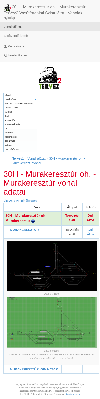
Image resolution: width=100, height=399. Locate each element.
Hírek (7, 116)
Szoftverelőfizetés (16, 36)
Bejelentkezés (15, 55)
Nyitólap (9, 18)
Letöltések (9, 133)
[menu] (20, 122)
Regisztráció (14, 46)
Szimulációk (10, 120)
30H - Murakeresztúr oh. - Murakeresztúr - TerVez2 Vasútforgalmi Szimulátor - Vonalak (46, 7)
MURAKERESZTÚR (24, 230)
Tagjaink (8, 112)
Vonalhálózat (13, 27)
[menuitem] (20, 95)
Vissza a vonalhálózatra (20, 201)
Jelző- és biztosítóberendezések (19, 104)
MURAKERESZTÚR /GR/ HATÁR (34, 369)
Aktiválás (8, 145)
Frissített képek (11, 108)
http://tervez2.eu (72, 394)
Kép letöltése (51, 293)
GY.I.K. (8, 128)
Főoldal (8, 95)
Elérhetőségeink (12, 149)
